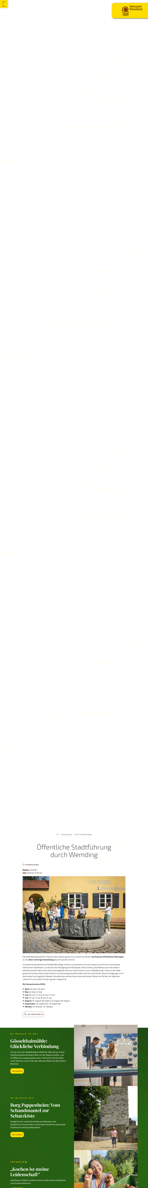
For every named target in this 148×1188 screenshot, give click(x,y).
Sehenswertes (66, 834)
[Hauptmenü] (4, 4)
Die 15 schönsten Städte (83, 834)
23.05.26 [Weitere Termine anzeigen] (33, 870)
